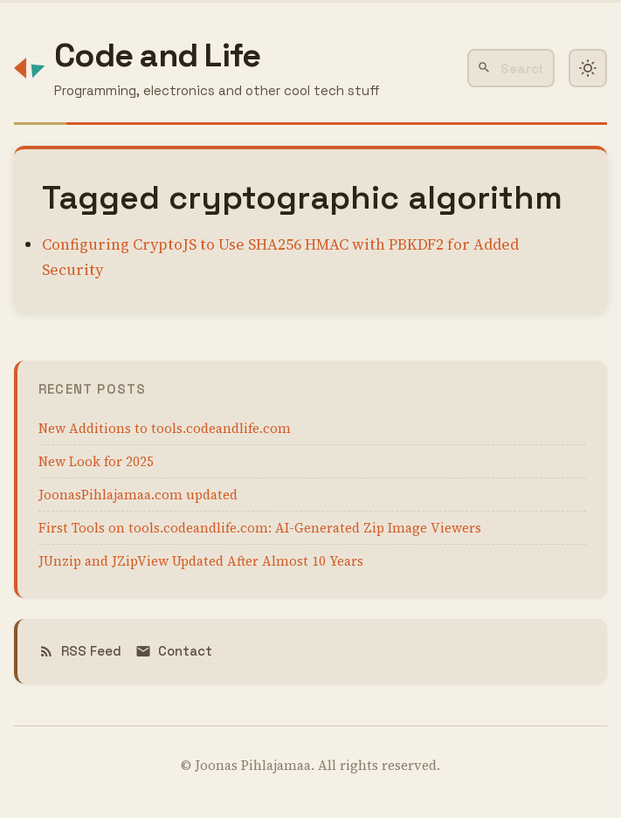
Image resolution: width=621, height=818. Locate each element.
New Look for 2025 (96, 461)
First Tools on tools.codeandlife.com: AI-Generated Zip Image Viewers (259, 528)
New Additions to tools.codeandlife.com (164, 428)
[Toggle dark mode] (588, 68)
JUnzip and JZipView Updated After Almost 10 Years (200, 561)
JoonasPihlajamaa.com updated (138, 494)
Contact (173, 651)
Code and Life (157, 55)
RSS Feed (79, 651)
